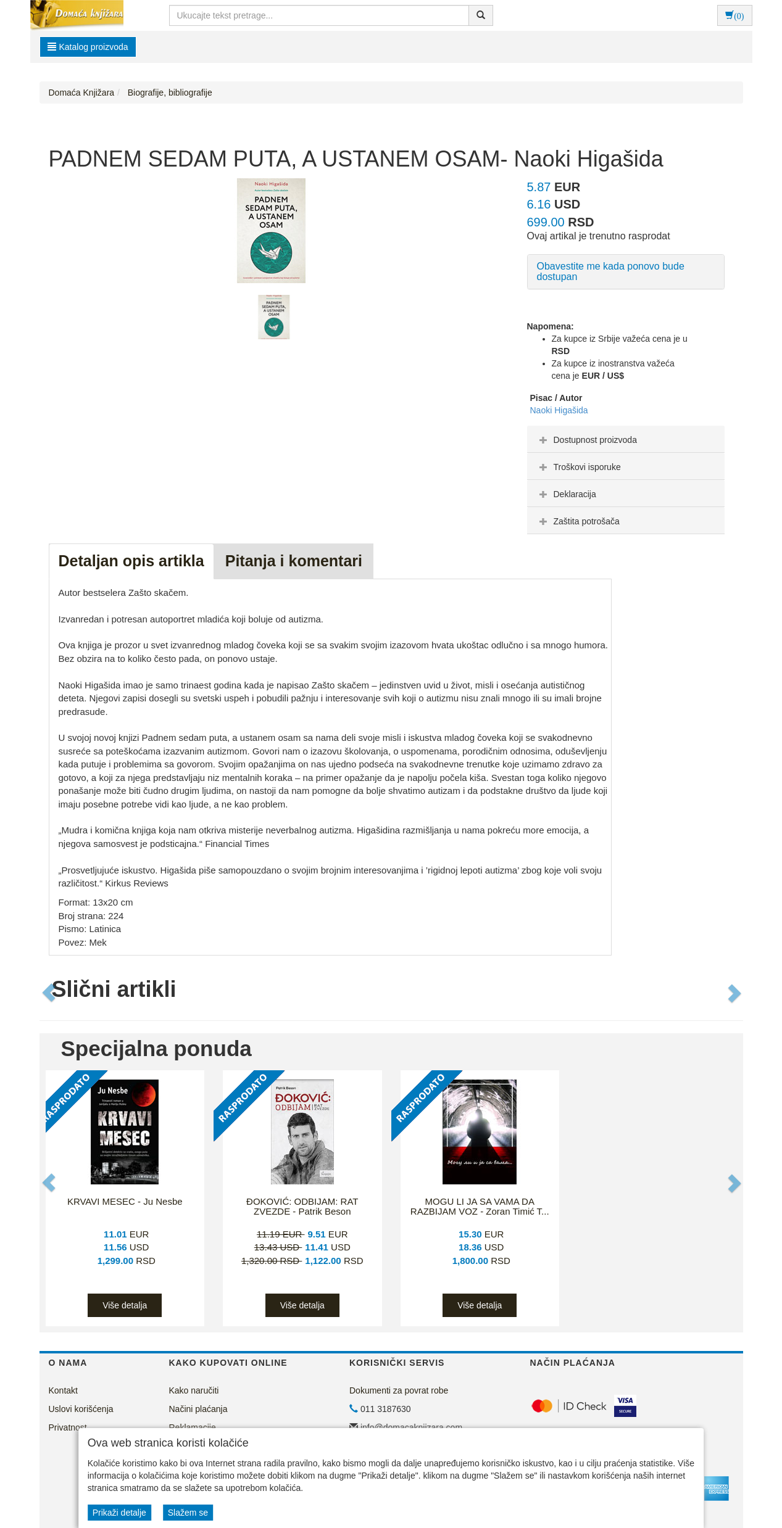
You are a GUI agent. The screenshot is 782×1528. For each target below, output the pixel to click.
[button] (50, 992)
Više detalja (124, 1305)
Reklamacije (192, 1427)
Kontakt (63, 1390)
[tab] (626, 439)
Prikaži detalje (119, 1513)
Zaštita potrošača (578, 521)
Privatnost (68, 1427)
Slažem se (188, 1513)
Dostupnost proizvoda (586, 440)
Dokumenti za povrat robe (398, 1390)
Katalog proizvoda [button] (88, 47)
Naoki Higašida (559, 410)
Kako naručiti (194, 1390)
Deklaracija (566, 494)
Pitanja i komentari (293, 560)
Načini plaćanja (198, 1409)
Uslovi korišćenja (81, 1409)
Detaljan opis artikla (131, 560)
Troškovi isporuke (578, 467)
